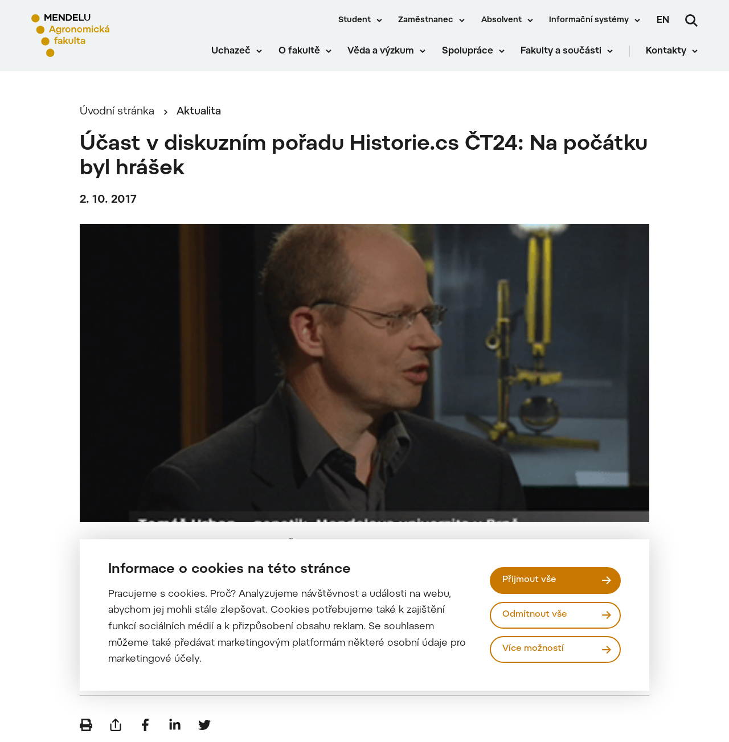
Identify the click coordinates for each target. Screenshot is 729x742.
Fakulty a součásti (561, 51)
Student (354, 20)
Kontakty (666, 51)
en (663, 20)
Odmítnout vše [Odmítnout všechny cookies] (534, 614)
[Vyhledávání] (691, 20)
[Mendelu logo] (96, 35)
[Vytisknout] (86, 725)
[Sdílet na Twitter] (204, 725)
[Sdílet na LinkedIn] (175, 725)
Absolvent (501, 20)
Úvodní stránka (117, 111)
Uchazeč (231, 51)
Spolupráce (467, 51)
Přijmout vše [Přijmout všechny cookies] (529, 580)
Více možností (533, 649)
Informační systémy (589, 20)
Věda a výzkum (380, 51)
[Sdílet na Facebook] (145, 725)
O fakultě (299, 51)
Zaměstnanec (425, 20)
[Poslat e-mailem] (115, 725)
